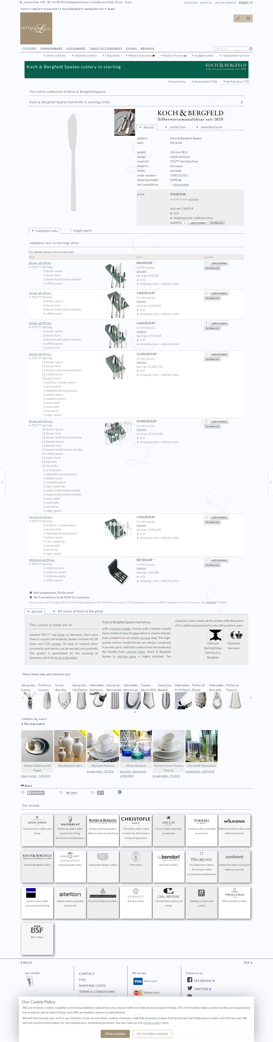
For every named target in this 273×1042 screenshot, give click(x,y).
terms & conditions (97, 991)
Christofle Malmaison (202, 748)
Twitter (200, 989)
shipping (194, 199)
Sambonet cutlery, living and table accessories (234, 861)
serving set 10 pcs (80, 517)
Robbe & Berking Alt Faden (37, 751)
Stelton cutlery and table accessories (70, 897)
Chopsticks (112, 55)
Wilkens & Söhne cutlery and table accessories (234, 825)
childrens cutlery (85, 55)
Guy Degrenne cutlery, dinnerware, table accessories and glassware (201, 864)
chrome (145, 638)
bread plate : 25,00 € (166, 776)
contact (87, 973)
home (24, 8)
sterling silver (135, 651)
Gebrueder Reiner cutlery (103, 859)
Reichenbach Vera (70, 748)
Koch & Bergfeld (71, 8)
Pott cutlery (135, 859)
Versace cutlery (135, 895)
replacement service (235, 55)
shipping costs (92, 985)
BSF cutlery (37, 931)
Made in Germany (140, 55)
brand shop (178, 81)
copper (56, 644)
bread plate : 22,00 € (100, 771)
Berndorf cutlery (168, 859)
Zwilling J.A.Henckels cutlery (201, 897)
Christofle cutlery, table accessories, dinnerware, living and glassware (135, 828)
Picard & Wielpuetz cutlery (103, 895)
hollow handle (121, 628)
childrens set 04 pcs (80, 560)
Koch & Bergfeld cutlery (37, 859)
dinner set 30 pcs (80, 323)
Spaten (111, 8)
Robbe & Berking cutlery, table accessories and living (103, 825)
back (27, 962)
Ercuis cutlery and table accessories (168, 825)
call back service (225, 2)
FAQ (82, 979)
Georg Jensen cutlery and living (37, 825)
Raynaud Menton (103, 748)
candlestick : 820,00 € (200, 771)
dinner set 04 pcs (80, 263)
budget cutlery (204, 55)
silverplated (181, 184)
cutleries (36, 8)
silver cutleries (56, 55)
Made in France (173, 55)
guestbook (191, 2)
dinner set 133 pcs (80, 421)
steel (135, 633)
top (247, 962)
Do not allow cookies (152, 1034)
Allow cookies (115, 1034)
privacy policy (152, 1023)
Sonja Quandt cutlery (70, 859)
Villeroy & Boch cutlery (234, 895)
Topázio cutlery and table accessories (201, 825)
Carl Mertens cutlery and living (168, 897)
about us (206, 2)
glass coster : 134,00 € (35, 776)
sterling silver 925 (94, 8)
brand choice (51, 8)
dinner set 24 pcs (80, 293)
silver (61, 634)
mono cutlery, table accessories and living (37, 897)
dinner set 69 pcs (80, 354)
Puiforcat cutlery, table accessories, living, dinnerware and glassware (70, 828)
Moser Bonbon (136, 748)
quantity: (176, 222)
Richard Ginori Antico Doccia (169, 751)
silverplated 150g (205, 81)
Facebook (202, 980)
